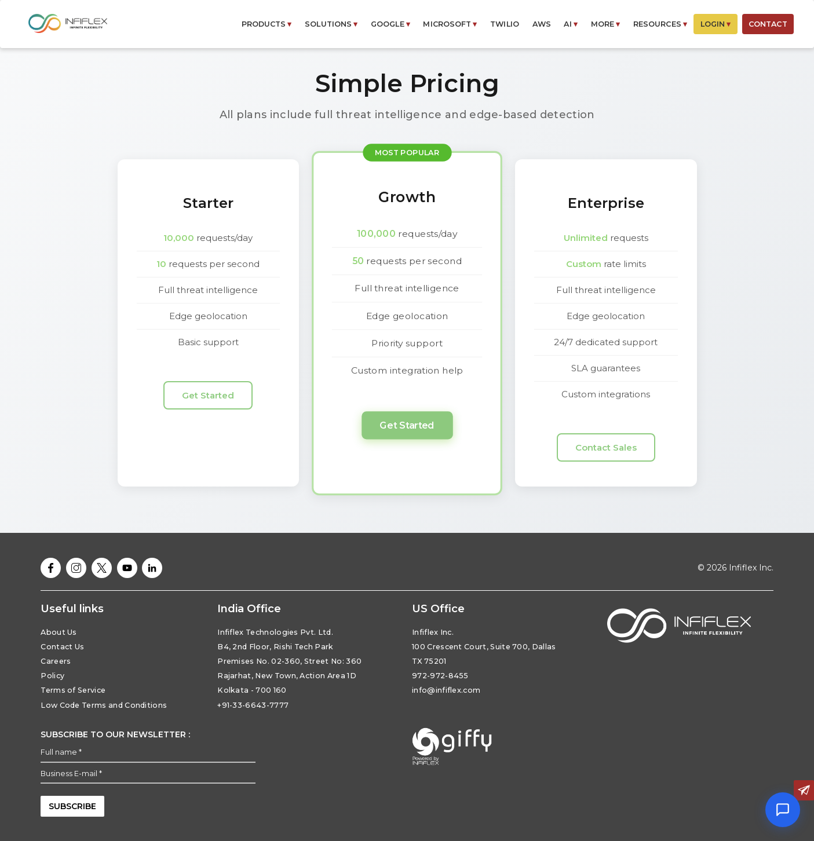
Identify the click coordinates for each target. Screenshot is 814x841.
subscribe (72, 806)
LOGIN (715, 24)
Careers (56, 661)
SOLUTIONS (331, 24)
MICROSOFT (450, 24)
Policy (52, 675)
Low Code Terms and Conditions (104, 705)
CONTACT (768, 24)
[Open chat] (782, 809)
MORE (605, 24)
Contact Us (62, 646)
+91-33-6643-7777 (253, 705)
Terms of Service (73, 690)
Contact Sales (606, 447)
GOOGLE (390, 24)
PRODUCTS (267, 24)
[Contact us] (804, 790)
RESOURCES (660, 24)
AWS (541, 24)
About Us (59, 632)
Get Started (208, 395)
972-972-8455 (440, 675)
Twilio (504, 24)
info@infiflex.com (446, 690)
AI (570, 24)
